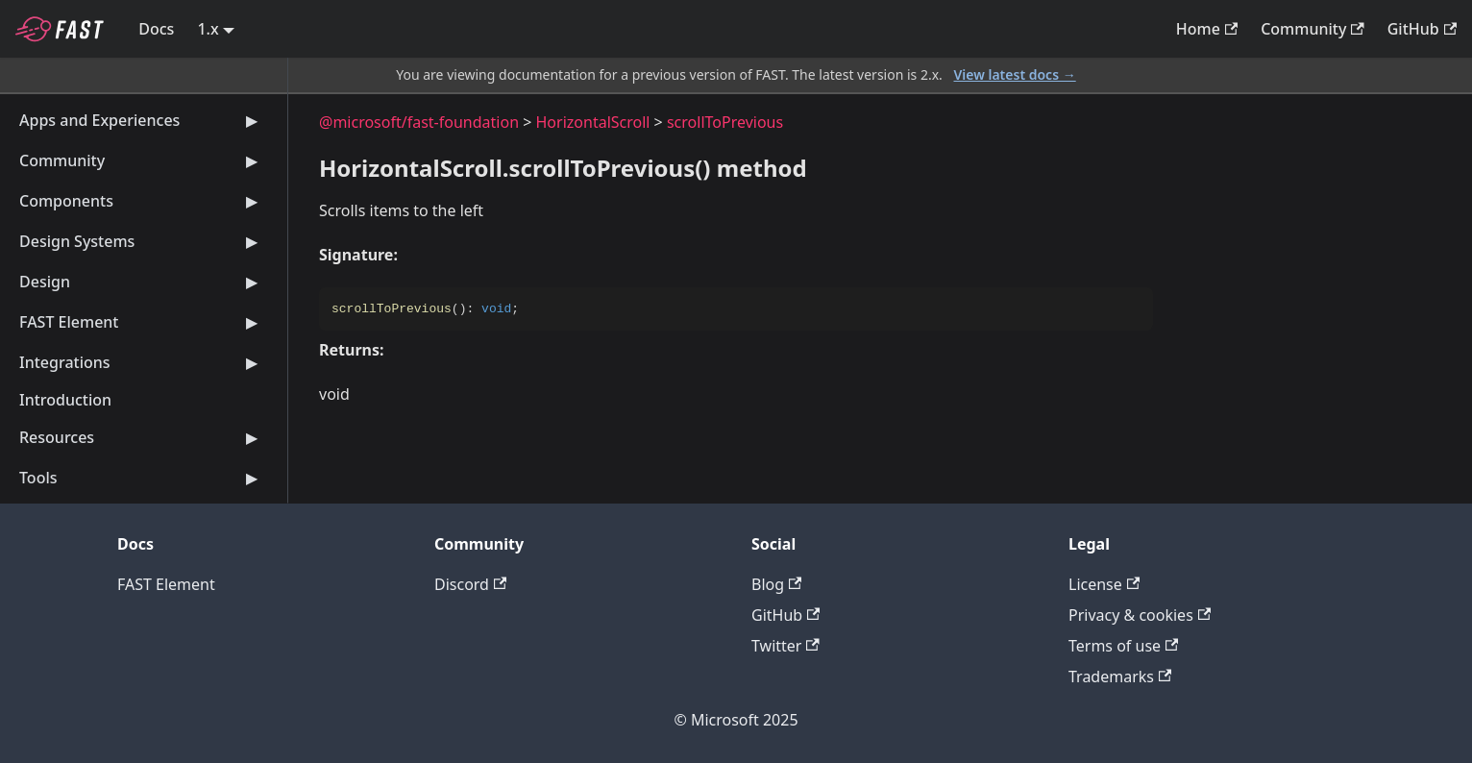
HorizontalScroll (593, 122)
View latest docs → (1015, 74)
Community (1312, 28)
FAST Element (141, 321)
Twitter (785, 645)
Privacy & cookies (1139, 615)
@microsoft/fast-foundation (419, 122)
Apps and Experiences (141, 120)
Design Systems (141, 241)
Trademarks (1119, 676)
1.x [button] (207, 28)
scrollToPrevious (725, 122)
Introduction (65, 399)
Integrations (141, 362)
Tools (141, 477)
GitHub (1422, 28)
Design (141, 281)
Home (1207, 28)
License (1104, 584)
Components (141, 200)
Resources (141, 437)
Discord (470, 584)
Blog (776, 584)
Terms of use (1123, 645)
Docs (156, 28)
